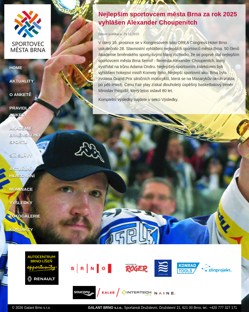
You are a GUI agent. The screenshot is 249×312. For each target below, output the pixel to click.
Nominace (21, 189)
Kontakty (21, 229)
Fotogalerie (24, 216)
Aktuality (21, 81)
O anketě (20, 94)
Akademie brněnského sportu (24, 135)
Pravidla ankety (20, 111)
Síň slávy (20, 155)
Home (15, 67)
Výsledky (21, 202)
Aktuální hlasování (22, 172)
